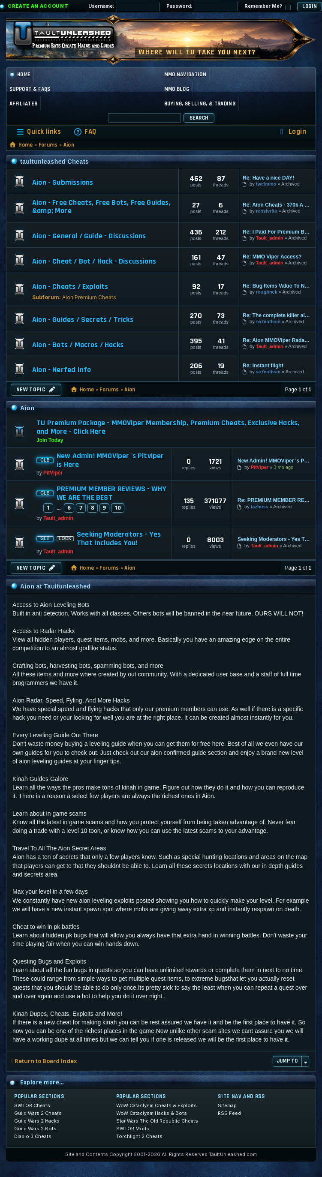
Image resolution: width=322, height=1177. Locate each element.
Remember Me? (267, 6)
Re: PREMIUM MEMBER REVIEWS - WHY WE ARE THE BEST (274, 500)
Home (19, 74)
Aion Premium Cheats (89, 297)
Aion (68, 144)
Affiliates (23, 103)
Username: (124, 6)
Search (199, 117)
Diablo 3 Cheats (32, 1136)
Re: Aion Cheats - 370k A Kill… (277, 205)
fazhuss (259, 506)
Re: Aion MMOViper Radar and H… (277, 340)
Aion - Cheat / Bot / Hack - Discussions (94, 261)
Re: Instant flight (263, 366)
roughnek (266, 291)
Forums (48, 144)
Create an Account (38, 6)
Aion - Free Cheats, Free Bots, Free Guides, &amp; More (101, 207)
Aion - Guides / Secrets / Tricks (82, 319)
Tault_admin (269, 237)
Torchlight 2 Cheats (139, 1136)
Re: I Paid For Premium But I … (277, 232)
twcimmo (266, 183)
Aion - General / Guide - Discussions (89, 236)
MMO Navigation (185, 74)
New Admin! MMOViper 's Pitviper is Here (110, 460)
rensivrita (266, 210)
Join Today (49, 440)
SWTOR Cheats (32, 1105)
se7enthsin (268, 321)
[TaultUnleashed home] (70, 37)
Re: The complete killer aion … (277, 315)
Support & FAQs (30, 89)
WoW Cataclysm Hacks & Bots (151, 1113)
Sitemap (227, 1105)
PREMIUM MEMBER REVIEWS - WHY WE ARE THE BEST (111, 493)
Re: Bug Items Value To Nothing (277, 286)
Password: (202, 6)
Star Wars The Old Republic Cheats (157, 1121)
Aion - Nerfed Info (61, 370)
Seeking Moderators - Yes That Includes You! (119, 538)
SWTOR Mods (132, 1129)
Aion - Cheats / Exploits (70, 286)
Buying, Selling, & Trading (199, 103)
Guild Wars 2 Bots (35, 1129)
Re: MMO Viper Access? (272, 257)
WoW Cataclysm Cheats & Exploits (156, 1105)
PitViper (53, 473)
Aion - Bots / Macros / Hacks (77, 345)
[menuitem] (85, 132)
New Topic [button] (36, 389)
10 (117, 507)
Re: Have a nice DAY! (268, 178)
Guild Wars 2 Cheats (38, 1113)
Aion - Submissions (62, 182)
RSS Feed (229, 1113)
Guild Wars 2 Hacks (37, 1121)
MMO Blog (177, 89)
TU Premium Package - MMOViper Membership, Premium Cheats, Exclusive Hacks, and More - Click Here (167, 427)
